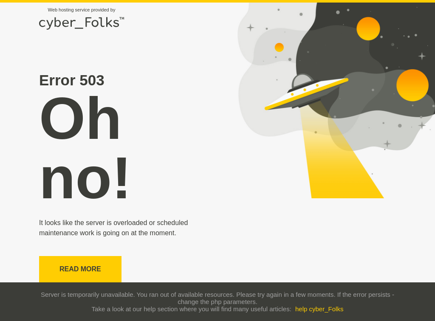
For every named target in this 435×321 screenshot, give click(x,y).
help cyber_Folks (319, 309)
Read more (80, 269)
